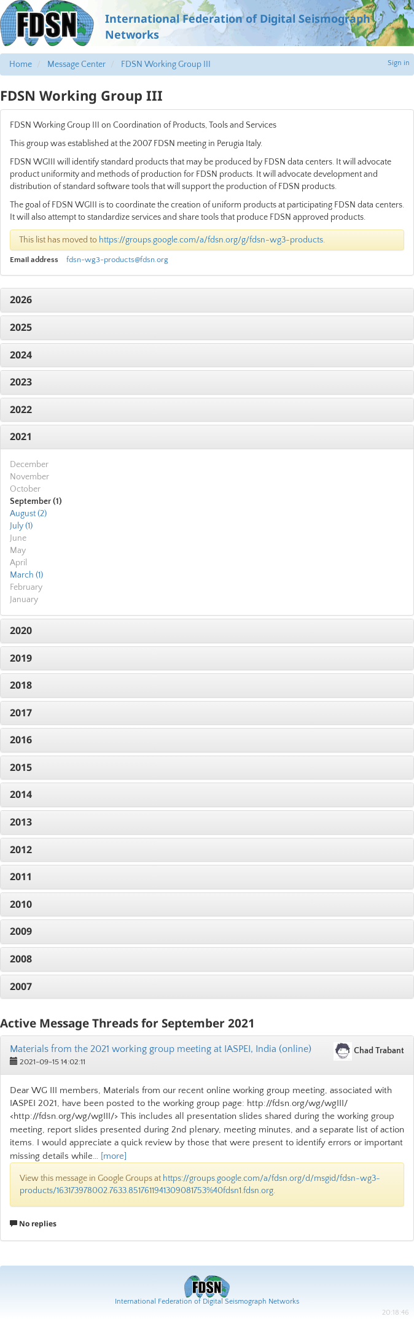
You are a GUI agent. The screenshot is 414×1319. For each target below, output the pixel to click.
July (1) (21, 526)
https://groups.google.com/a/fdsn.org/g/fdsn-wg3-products (211, 240)
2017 (21, 712)
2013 (21, 822)
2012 (21, 849)
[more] (114, 1156)
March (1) (26, 575)
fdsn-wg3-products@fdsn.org (117, 259)
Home (20, 64)
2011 (21, 876)
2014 (21, 794)
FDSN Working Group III (166, 64)
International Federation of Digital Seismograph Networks (207, 1301)
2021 (21, 436)
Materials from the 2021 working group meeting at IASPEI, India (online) (160, 1048)
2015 (21, 767)
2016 (21, 739)
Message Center (76, 64)
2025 (21, 327)
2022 (21, 409)
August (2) (28, 514)
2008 (21, 958)
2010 (21, 904)
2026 (21, 299)
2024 (21, 355)
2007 (21, 986)
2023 (21, 382)
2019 (21, 658)
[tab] (207, 300)
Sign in (399, 63)
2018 (21, 685)
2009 (21, 931)
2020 (21, 630)
